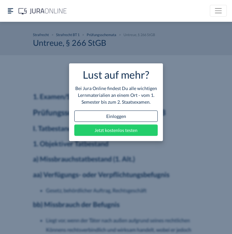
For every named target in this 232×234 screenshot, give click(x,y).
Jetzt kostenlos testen (116, 130)
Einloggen (116, 116)
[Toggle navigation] (218, 11)
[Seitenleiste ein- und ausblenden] (10, 11)
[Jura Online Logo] (42, 11)
